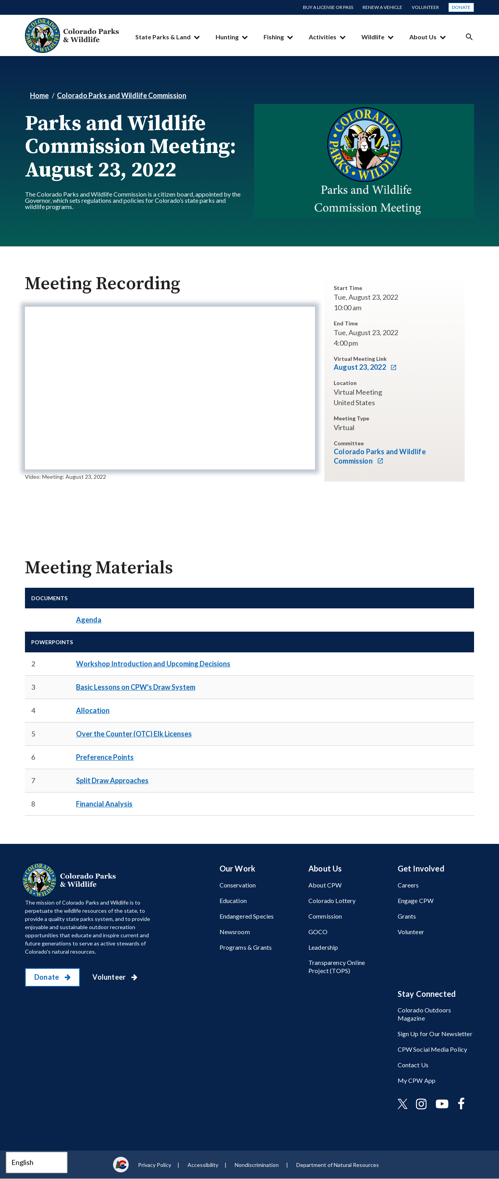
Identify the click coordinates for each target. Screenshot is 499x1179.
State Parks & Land (163, 36)
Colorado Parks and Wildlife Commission (121, 95)
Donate (461, 7)
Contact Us (413, 1064)
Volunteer (425, 7)
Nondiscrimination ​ (257, 1164)
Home (39, 95)
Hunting (227, 36)
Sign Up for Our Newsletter (435, 1033)
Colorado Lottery (332, 900)
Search (469, 36)
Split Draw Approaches (112, 780)
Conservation (237, 885)
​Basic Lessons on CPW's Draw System (135, 687)
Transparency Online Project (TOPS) (336, 966)
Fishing (274, 36)
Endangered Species (246, 916)
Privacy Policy (154, 1164)
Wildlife (372, 36)
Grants (407, 916)
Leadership (323, 947)
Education (233, 900)
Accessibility (203, 1164)
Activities (322, 36)
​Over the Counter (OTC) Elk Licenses (134, 733)
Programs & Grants (245, 947)
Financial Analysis (104, 803)
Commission (325, 916)
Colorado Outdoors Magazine (424, 1014)
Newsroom (234, 931)
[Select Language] (36, 1162)
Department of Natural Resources (337, 1164)
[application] (170, 388)
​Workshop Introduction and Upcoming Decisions (153, 663)
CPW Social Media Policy (432, 1049)
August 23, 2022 (360, 367)
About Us (423, 36)
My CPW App (417, 1080)
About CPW (325, 885)
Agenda (88, 619)
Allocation (93, 710)
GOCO (318, 931)
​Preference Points (105, 757)
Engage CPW (416, 900)
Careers (408, 885)
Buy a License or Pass (328, 7)
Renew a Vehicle (382, 7)
